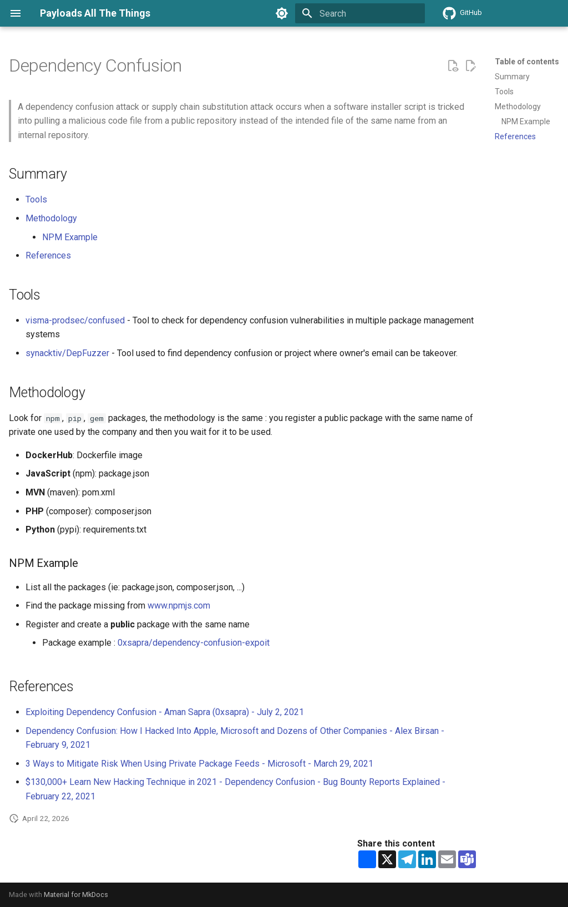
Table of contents (527, 61)
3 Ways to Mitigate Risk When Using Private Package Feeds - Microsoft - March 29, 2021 (199, 763)
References (48, 255)
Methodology (51, 218)
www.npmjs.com (179, 605)
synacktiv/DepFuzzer (67, 353)
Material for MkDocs (76, 894)
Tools (36, 199)
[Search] (360, 13)
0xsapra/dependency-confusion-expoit (194, 642)
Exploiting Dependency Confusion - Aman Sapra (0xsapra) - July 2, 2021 (165, 712)
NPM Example (70, 237)
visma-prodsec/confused (75, 320)
